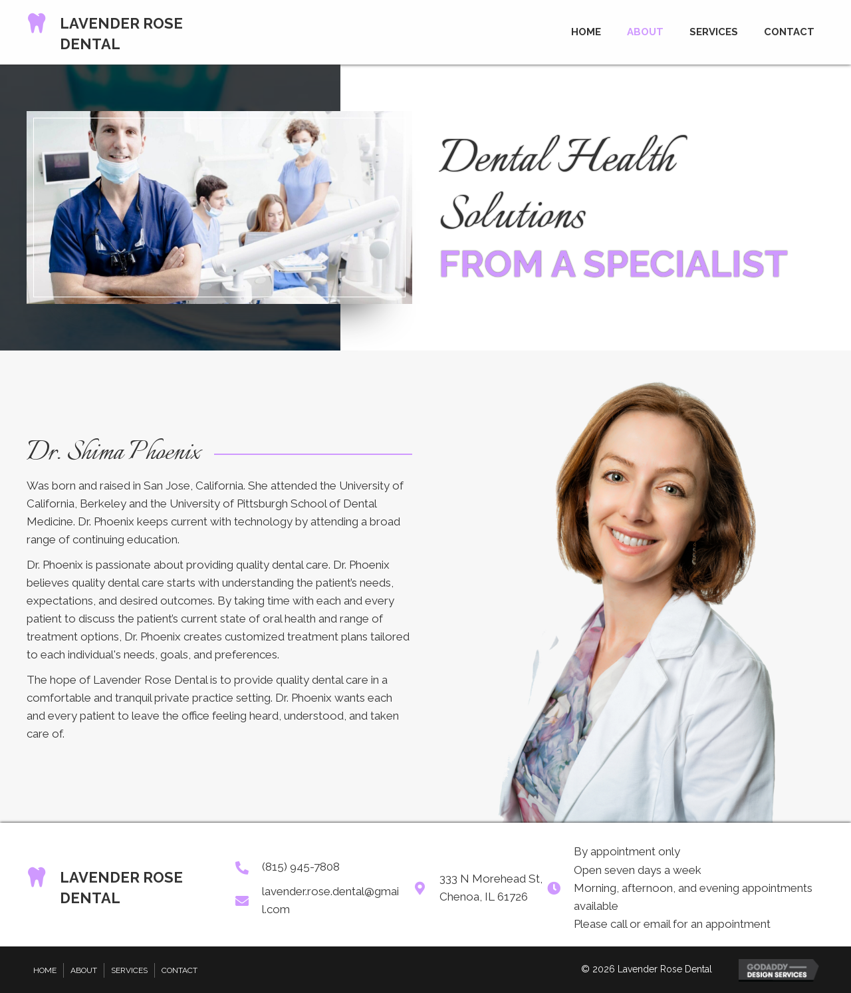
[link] (586, 30)
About (83, 970)
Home (45, 970)
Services (129, 970)
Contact (179, 970)
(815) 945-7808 (301, 866)
